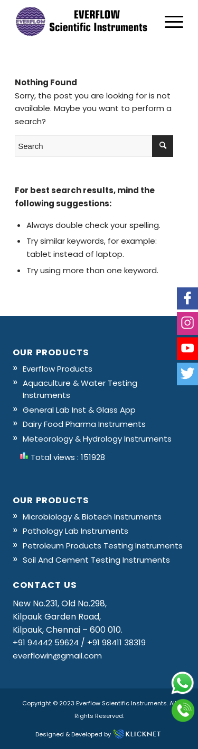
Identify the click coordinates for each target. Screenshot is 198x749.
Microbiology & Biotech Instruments (92, 516)
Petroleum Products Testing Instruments (103, 545)
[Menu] (168, 22)
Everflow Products (57, 368)
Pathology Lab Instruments (75, 530)
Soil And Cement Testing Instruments (96, 559)
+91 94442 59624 (46, 642)
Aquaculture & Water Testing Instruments (80, 389)
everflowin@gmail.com (57, 655)
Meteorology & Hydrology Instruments (97, 438)
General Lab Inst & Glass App (79, 409)
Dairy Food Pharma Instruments (84, 424)
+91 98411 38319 (116, 642)
